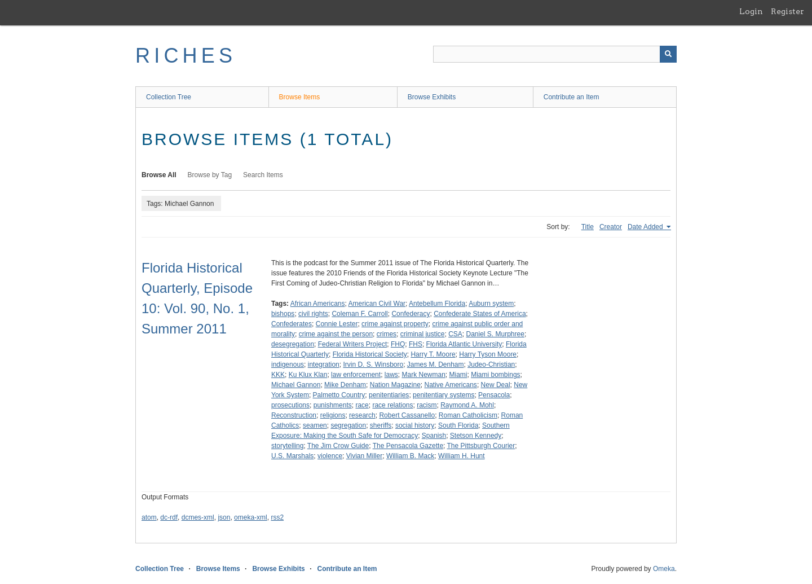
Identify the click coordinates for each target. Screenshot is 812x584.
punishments (333, 405)
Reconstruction (293, 415)
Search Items (263, 175)
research (362, 415)
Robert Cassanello (407, 415)
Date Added (646, 227)
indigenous (287, 364)
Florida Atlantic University (464, 344)
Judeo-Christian (491, 364)
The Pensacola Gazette (408, 446)
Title (587, 227)
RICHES (185, 55)
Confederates (291, 324)
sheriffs (380, 425)
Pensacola (494, 395)
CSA (455, 334)
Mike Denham (345, 385)
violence (329, 456)
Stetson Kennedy (475, 436)
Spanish (434, 436)
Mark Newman (423, 375)
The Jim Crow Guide (338, 446)
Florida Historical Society (370, 354)
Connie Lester (337, 324)
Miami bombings (495, 375)
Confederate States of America (480, 314)
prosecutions (290, 405)
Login (751, 11)
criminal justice (422, 334)
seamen (315, 425)
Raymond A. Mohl (467, 405)
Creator (610, 227)
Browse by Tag (210, 175)
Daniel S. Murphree (495, 334)
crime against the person (336, 334)
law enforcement (356, 375)
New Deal (495, 385)
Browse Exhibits (432, 97)
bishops (282, 314)
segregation (348, 425)
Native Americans (451, 385)
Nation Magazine (395, 385)
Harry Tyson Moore (488, 354)
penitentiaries (389, 395)
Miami (458, 375)
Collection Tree (168, 97)
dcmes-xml (198, 517)
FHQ (398, 344)
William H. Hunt (461, 456)
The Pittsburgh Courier (481, 446)
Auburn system (491, 304)
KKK (278, 375)
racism (426, 405)
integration (323, 364)
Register (787, 11)
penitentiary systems (443, 395)
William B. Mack (410, 456)
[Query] (555, 54)
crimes (386, 334)
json (224, 517)
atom (149, 517)
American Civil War (377, 304)
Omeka (664, 569)
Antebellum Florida (437, 304)
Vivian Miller (364, 456)
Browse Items (299, 97)
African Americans (317, 304)
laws (391, 375)
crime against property (395, 324)
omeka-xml (250, 517)
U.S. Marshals (292, 456)
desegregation (292, 344)
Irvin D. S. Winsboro (373, 364)
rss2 (277, 517)
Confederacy (410, 314)
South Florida (458, 425)
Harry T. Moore (433, 354)
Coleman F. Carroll (359, 314)
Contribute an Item (571, 97)
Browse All (159, 175)
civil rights (313, 314)
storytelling (287, 446)
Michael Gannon (295, 385)
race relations (392, 405)
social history (414, 425)
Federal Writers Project (352, 344)
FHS (415, 344)
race (361, 405)
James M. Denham (435, 364)
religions (333, 415)
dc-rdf (169, 517)
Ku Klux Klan (308, 375)
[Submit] (668, 54)
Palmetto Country (339, 395)
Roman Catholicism (468, 415)
